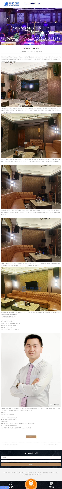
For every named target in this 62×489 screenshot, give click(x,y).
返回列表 (31, 436)
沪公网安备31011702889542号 (32, 474)
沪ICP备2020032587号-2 (51, 473)
